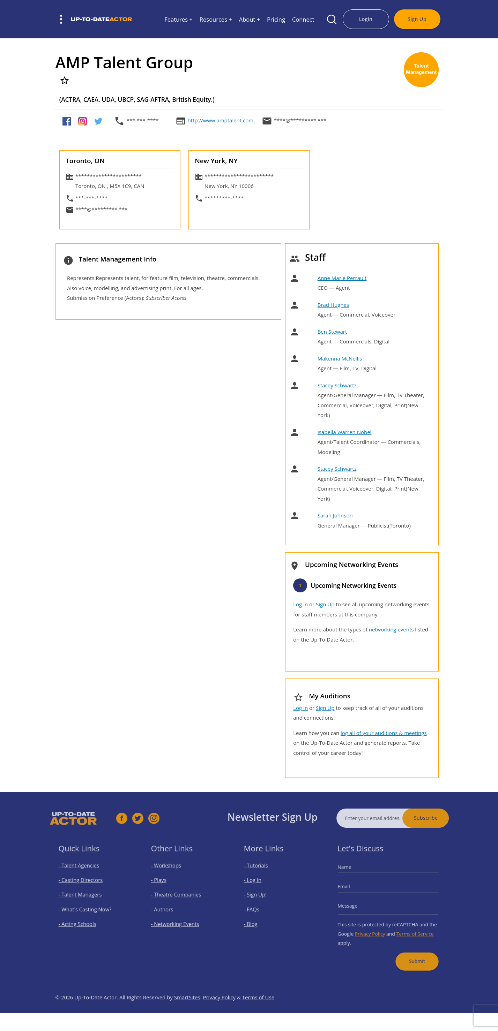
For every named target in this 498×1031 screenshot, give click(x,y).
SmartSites (187, 1010)
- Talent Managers (83, 897)
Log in (300, 604)
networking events (391, 629)
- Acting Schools (80, 921)
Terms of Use (258, 1010)
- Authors (166, 909)
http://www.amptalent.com (221, 120)
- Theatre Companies (178, 897)
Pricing (276, 19)
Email (351, 890)
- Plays (163, 884)
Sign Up (417, 19)
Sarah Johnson (335, 515)
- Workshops (170, 872)
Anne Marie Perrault (342, 277)
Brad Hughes (333, 304)
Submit (412, 952)
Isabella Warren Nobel (345, 432)
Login (365, 19)
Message (354, 906)
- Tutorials (260, 872)
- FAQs (256, 909)
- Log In (257, 884)
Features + (178, 19)
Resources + (216, 19)
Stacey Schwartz (337, 385)
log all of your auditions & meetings (383, 732)
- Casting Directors (83, 884)
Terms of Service (410, 929)
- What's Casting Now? (87, 909)
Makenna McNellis (340, 358)
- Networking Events (177, 921)
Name (351, 873)
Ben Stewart (332, 331)
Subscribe (439, 817)
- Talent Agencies (82, 872)
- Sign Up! (259, 897)
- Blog (256, 921)
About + (249, 19)
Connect (303, 19)
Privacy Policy (373, 929)
